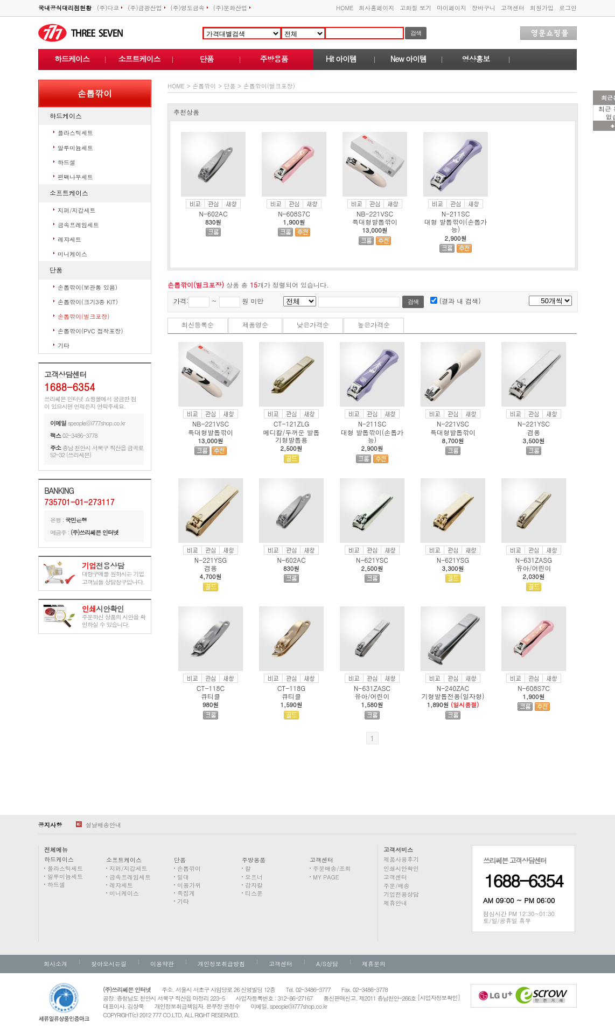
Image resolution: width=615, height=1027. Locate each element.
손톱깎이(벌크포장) (83, 316)
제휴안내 (395, 903)
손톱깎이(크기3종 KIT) (88, 301)
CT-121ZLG (291, 423)
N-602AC (213, 213)
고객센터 (513, 7)
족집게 (186, 893)
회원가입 (542, 7)
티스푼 (254, 893)
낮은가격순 (313, 324)
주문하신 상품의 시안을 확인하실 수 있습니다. (113, 616)
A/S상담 (327, 964)
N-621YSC (372, 559)
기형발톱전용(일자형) (453, 696)
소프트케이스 (139, 58)
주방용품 (274, 58)
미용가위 (189, 885)
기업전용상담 (401, 894)
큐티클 (210, 696)
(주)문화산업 (231, 8)
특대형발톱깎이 (374, 221)
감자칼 (254, 885)
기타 (63, 345)
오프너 (254, 877)
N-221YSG (210, 559)
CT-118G (291, 688)
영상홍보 (476, 58)
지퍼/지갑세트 (77, 210)
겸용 (533, 432)
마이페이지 (451, 7)
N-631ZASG (533, 559)
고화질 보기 (415, 7)
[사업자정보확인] (438, 998)
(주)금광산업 (146, 8)
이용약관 (162, 964)
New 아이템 (408, 58)
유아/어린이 (533, 567)
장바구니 (483, 7)
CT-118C (211, 688)
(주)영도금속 (189, 8)
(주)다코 (109, 8)
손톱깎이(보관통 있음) (87, 287)
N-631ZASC (372, 688)
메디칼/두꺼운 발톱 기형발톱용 (291, 436)
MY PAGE (326, 877)
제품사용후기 (401, 859)
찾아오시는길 (109, 964)
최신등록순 (197, 324)
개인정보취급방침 (221, 964)
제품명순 (255, 324)
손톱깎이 (204, 86)
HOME (344, 7)
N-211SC (456, 213)
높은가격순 (374, 324)
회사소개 (55, 964)
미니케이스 (72, 253)
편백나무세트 (75, 176)
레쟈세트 (69, 239)
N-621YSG (453, 559)
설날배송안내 (98, 824)
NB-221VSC (375, 213)
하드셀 (66, 162)
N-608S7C (294, 213)
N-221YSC (534, 423)
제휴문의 (374, 964)
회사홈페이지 (376, 7)
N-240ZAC (453, 688)
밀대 (183, 877)
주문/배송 (396, 886)
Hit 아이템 (341, 58)
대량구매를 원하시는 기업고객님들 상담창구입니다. (113, 573)
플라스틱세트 (75, 132)
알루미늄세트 (75, 147)
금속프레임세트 (78, 224)
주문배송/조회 (332, 868)
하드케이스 (71, 58)
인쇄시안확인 (401, 868)
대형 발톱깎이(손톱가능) (455, 225)
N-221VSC (453, 423)
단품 (207, 58)
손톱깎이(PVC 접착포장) (90, 330)
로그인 (568, 7)
